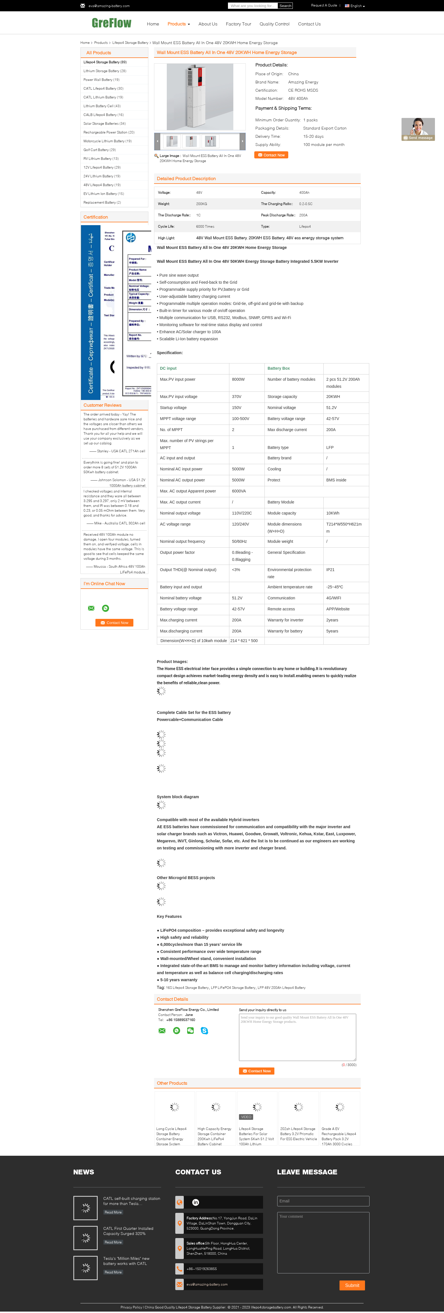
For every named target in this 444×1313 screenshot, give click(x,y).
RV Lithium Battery (98, 158)
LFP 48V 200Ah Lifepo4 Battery (282, 987)
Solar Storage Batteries (101, 123)
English (358, 6)
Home (153, 23)
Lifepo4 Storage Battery (130, 42)
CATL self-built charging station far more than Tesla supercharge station (131, 1201)
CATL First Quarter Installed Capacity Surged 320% (128, 1231)
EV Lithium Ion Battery (100, 193)
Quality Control (275, 23)
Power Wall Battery (98, 80)
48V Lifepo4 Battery (99, 185)
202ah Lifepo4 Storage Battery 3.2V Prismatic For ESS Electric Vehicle (298, 1134)
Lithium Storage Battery (101, 71)
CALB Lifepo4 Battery (100, 115)
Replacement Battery (100, 202)
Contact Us (309, 23)
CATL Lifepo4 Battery (100, 88)
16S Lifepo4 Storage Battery (187, 987)
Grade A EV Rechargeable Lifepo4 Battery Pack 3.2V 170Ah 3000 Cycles (339, 1136)
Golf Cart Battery (96, 150)
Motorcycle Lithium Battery (104, 141)
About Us (207, 23)
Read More (113, 1212)
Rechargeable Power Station (105, 132)
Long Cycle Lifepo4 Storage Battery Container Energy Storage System (171, 1136)
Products (177, 23)
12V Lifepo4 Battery (99, 167)
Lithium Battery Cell (99, 106)
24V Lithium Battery (98, 176)
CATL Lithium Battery (100, 97)
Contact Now (274, 155)
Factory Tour (238, 23)
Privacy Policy (131, 1307)
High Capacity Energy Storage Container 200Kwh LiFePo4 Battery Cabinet (214, 1136)
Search (285, 6)
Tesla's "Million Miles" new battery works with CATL (126, 1261)
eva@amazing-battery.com (109, 6)
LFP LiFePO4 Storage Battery (233, 987)
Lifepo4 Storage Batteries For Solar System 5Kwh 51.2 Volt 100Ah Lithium (256, 1136)
